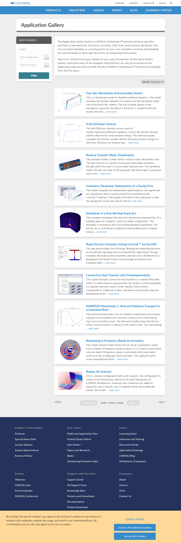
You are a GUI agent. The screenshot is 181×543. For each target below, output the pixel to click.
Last (162, 401)
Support (119, 3)
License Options (24, 444)
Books (70, 455)
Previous (89, 403)
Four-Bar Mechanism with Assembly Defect (114, 93)
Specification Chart (25, 439)
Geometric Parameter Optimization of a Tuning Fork (119, 186)
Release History (23, 455)
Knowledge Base (76, 490)
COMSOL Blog (127, 455)
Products (53, 10)
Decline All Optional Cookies (134, 527)
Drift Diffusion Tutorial (101, 124)
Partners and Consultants (81, 496)
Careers (123, 485)
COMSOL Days (23, 485)
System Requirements (27, 450)
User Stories (73, 444)
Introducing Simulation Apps (82, 461)
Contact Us (125, 496)
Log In (162, 3)
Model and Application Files (82, 433)
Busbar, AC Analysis (98, 371)
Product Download (77, 507)
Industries (77, 10)
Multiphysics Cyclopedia (132, 461)
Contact (133, 3)
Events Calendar (24, 490)
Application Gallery (42, 25)
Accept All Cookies (135, 536)
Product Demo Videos (79, 439)
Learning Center (159, 10)
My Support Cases (77, 485)
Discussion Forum (129, 444)
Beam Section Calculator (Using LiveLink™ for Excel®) (121, 244)
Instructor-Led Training (131, 439)
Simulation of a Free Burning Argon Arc (111, 213)
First (58, 401)
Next (133, 403)
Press (122, 490)
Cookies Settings (134, 519)
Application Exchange (131, 450)
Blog (134, 10)
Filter (34, 75)
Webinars (20, 479)
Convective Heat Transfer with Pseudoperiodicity (118, 275)
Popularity (156, 81)
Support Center (75, 479)
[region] (90, 527)
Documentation (75, 501)
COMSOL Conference (26, 496)
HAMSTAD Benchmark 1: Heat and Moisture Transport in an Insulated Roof (123, 308)
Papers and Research (78, 450)
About (122, 479)
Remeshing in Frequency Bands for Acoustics (115, 341)
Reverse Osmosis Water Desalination (110, 155)
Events (117, 10)
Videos (98, 10)
